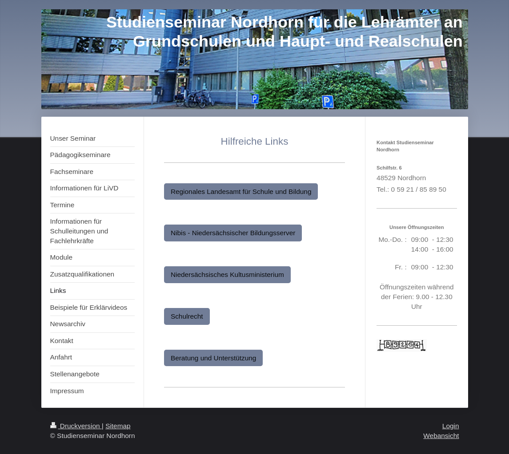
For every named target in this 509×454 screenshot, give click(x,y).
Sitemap (117, 426)
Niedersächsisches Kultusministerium (227, 274)
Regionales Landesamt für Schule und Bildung (241, 191)
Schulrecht (187, 316)
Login (450, 426)
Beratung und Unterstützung (214, 358)
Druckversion (76, 426)
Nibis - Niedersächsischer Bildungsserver (233, 233)
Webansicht (441, 435)
